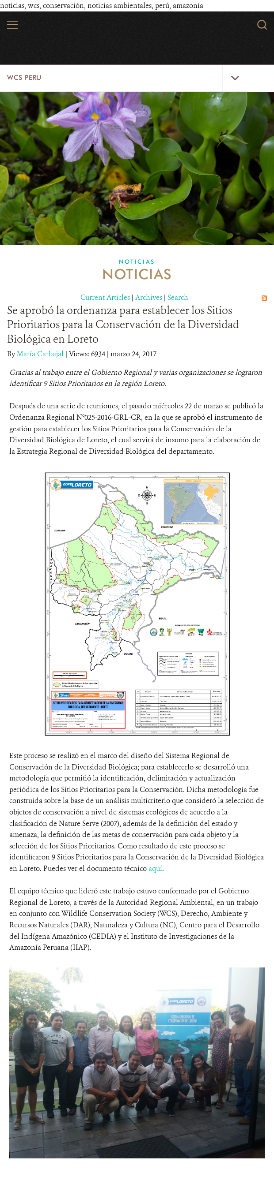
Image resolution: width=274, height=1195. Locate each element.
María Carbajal (41, 353)
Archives (148, 297)
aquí (155, 868)
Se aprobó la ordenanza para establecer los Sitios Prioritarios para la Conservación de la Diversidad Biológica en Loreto (123, 324)
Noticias (137, 261)
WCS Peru (24, 78)
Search (177, 297)
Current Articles (105, 297)
